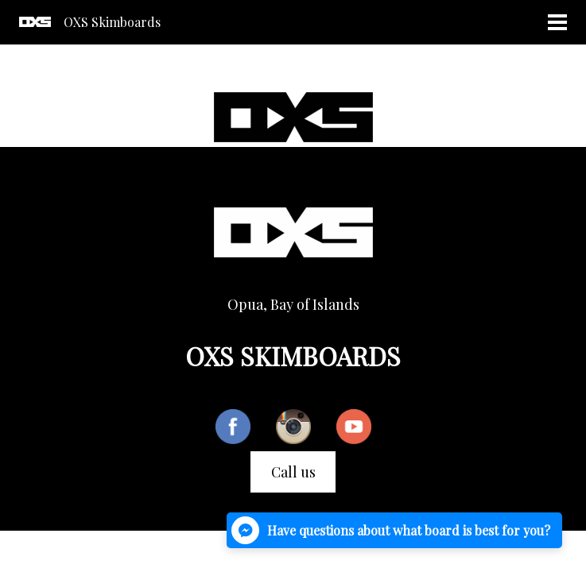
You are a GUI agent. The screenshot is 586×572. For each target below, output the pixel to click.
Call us (293, 471)
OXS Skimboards (112, 22)
